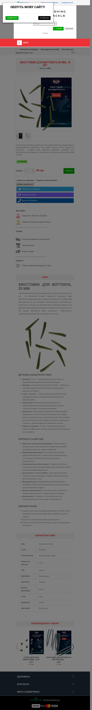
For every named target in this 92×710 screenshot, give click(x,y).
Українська (12, 18)
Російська (44, 18)
